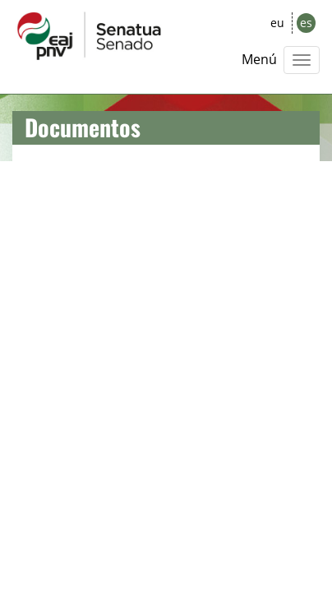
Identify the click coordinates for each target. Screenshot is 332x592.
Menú (259, 59)
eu (277, 22)
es (306, 22)
